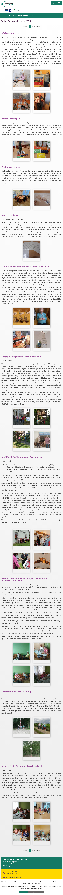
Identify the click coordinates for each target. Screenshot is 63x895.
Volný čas (11, 15)
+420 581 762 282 (11, 874)
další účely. (38, 883)
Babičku (42, 603)
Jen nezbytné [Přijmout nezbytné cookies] (32, 892)
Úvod (3, 15)
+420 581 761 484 (11, 872)
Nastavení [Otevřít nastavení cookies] (40, 892)
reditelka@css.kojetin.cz (14, 877)
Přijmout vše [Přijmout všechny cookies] (23, 892)
